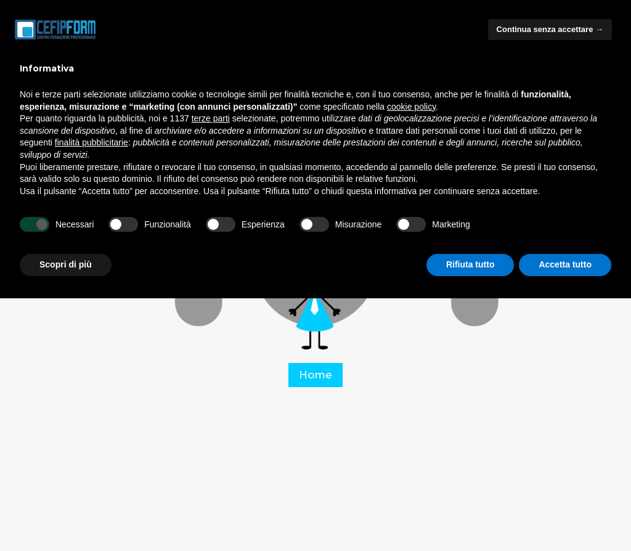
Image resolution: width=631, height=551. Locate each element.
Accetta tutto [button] (565, 264)
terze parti (211, 118)
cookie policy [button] (411, 107)
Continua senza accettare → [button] (550, 29)
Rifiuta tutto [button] (470, 264)
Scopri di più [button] (65, 264)
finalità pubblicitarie (91, 142)
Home (315, 375)
